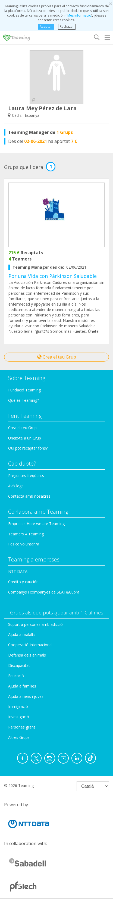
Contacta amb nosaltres (29, 496)
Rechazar (67, 26)
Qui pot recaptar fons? (28, 448)
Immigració (18, 706)
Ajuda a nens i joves (25, 696)
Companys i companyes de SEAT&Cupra (43, 592)
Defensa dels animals (27, 655)
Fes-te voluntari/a (23, 544)
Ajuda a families (22, 686)
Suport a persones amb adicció (35, 624)
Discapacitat (19, 665)
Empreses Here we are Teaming (36, 523)
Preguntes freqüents (26, 475)
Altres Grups (19, 737)
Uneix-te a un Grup (24, 438)
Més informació (79, 15)
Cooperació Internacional (30, 644)
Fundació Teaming (24, 390)
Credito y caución (23, 581)
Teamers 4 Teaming (26, 533)
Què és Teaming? (23, 400)
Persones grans (22, 727)
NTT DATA (17, 571)
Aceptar (46, 26)
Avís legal (16, 485)
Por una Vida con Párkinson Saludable (52, 276)
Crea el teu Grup (56, 357)
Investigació (18, 716)
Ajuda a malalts (21, 634)
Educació (16, 675)
